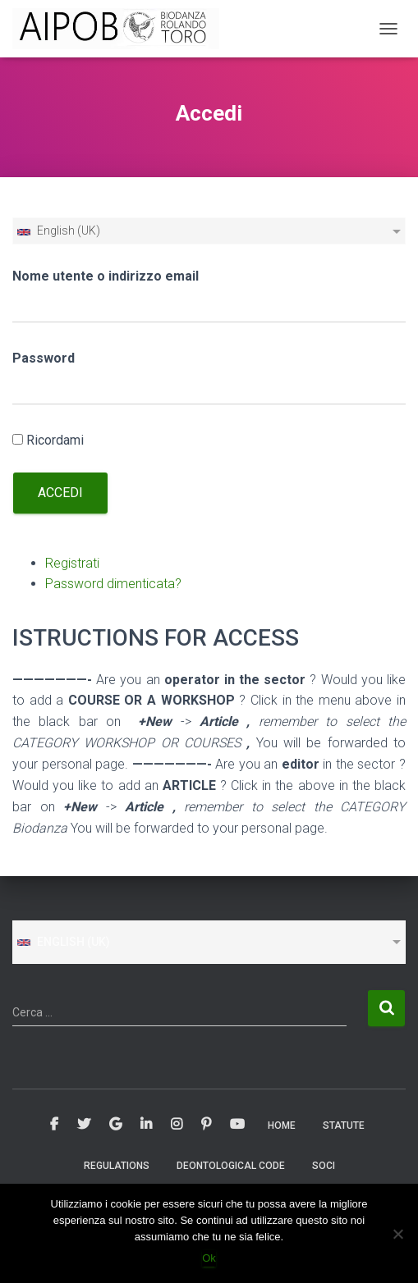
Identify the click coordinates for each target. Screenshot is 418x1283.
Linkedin (146, 1125)
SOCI (323, 1165)
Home (282, 1125)
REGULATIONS (116, 1165)
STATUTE (344, 1125)
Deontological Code (231, 1165)
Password (43, 358)
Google (115, 1125)
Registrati (72, 563)
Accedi (60, 492)
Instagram (177, 1125)
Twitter (84, 1125)
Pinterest (206, 1125)
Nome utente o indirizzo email (105, 276)
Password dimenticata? (113, 583)
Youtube (237, 1125)
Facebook (54, 1125)
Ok (209, 1258)
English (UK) (58, 230)
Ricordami (55, 440)
